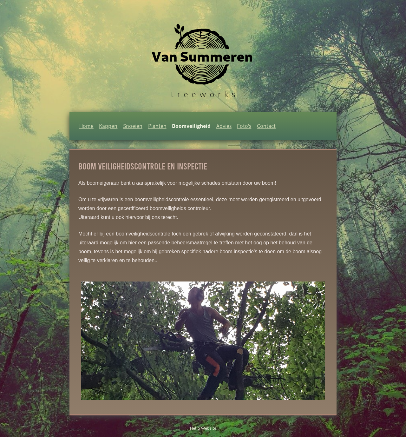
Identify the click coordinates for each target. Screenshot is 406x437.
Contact (266, 125)
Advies (224, 125)
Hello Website (203, 428)
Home (86, 125)
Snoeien (132, 125)
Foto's (244, 125)
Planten (157, 125)
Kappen (108, 125)
